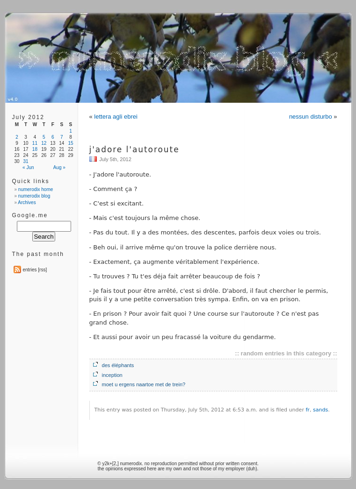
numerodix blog (34, 195)
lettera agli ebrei (116, 116)
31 (26, 161)
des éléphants (118, 365)
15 (70, 143)
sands (320, 410)
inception (112, 375)
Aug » (59, 167)
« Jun (28, 167)
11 (34, 143)
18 (34, 149)
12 (43, 143)
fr (307, 410)
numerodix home (35, 189)
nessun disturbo (310, 116)
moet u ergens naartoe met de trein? (144, 384)
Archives (27, 202)
